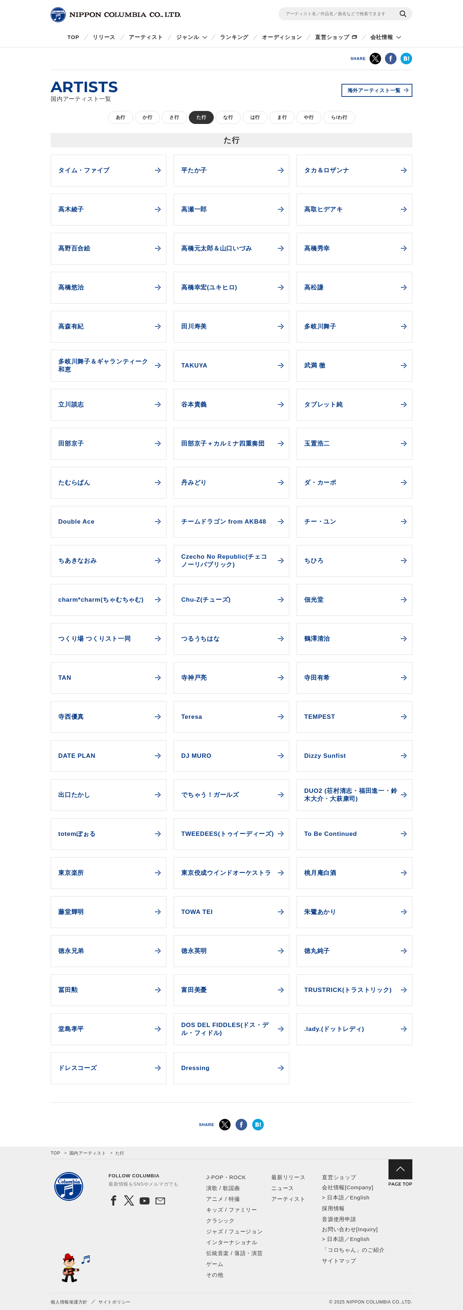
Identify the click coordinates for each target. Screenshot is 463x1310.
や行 (309, 117)
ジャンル (187, 37)
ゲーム (214, 1264)
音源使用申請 (339, 1219)
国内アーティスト (87, 1153)
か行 (148, 117)
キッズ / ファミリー (231, 1210)
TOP (73, 37)
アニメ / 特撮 (223, 1199)
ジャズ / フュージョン (234, 1231)
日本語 (335, 1197)
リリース (104, 37)
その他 (214, 1275)
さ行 (174, 117)
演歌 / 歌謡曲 (223, 1188)
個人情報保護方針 (69, 1302)
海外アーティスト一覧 (374, 90)
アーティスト (146, 37)
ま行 (282, 117)
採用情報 (333, 1208)
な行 (228, 117)
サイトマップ (339, 1261)
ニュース (282, 1188)
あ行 (121, 117)
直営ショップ (332, 37)
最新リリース (288, 1177)
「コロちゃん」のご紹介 (353, 1250)
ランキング (234, 37)
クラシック (220, 1220)
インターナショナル (232, 1242)
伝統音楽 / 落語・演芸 (234, 1253)
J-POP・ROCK (226, 1177)
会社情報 (381, 37)
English (359, 1197)
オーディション (282, 37)
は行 (255, 117)
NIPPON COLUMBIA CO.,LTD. (116, 14)
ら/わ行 (339, 117)
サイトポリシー (114, 1302)
